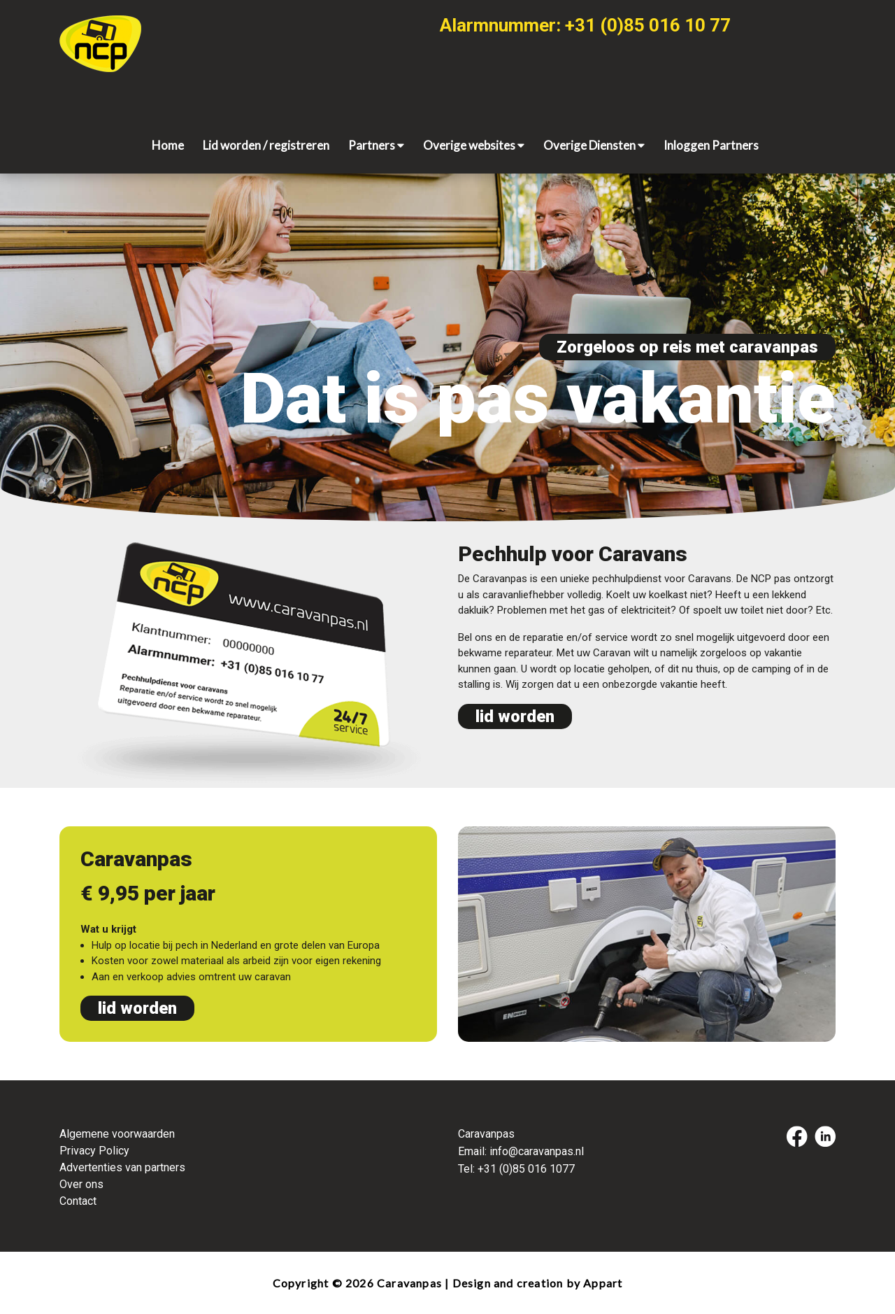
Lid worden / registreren (266, 145)
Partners (376, 145)
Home (168, 145)
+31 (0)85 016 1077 (526, 1168)
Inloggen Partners (711, 145)
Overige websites (473, 145)
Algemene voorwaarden (117, 1133)
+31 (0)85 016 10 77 (648, 25)
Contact (77, 1201)
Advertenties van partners (122, 1167)
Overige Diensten (594, 145)
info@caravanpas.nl (536, 1151)
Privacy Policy (94, 1150)
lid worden (514, 716)
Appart (602, 1283)
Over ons (81, 1184)
